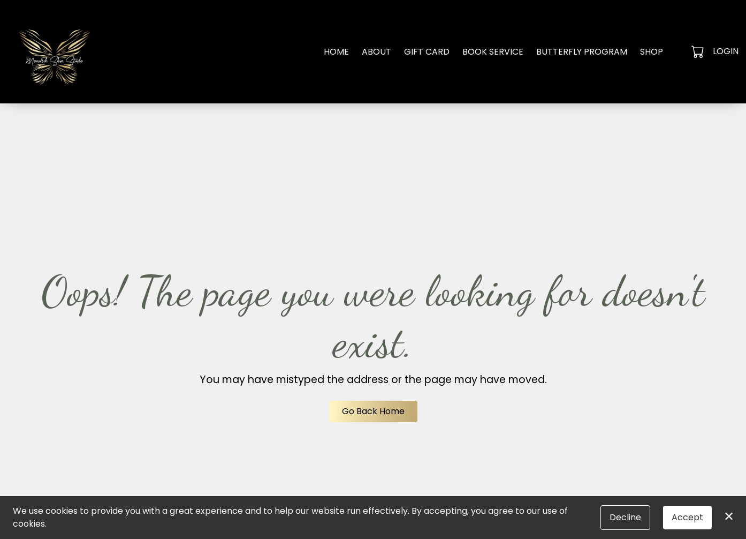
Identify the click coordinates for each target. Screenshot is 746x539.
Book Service (492, 52)
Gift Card (427, 52)
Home (336, 52)
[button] (699, 51)
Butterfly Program (581, 52)
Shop (651, 52)
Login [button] (726, 51)
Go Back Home (373, 411)
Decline (625, 517)
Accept (687, 517)
